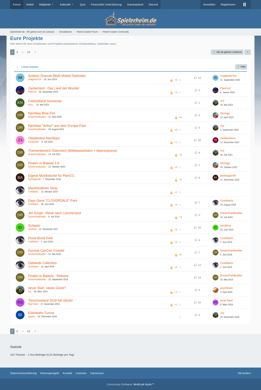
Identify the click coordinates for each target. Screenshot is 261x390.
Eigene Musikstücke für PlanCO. (51, 175)
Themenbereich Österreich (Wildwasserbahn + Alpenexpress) (72, 150)
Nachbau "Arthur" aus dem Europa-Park (57, 126)
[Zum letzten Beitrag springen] (215, 78)
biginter (31, 316)
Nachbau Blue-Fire (41, 113)
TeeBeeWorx (228, 138)
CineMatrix (33, 191)
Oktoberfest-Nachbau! (44, 138)
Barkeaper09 (34, 179)
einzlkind (32, 229)
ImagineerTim (34, 79)
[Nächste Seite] (35, 52)
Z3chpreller (33, 142)
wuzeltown (226, 287)
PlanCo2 (32, 92)
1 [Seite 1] (12, 52)
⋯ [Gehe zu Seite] (22, 52)
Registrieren (228, 4)
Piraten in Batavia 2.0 (43, 163)
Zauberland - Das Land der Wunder (53, 88)
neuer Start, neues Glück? (47, 288)
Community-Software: (130, 384)
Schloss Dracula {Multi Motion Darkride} (57, 76)
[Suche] (244, 4)
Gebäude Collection (42, 263)
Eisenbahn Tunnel (41, 313)
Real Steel (33, 304)
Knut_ (31, 104)
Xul (222, 100)
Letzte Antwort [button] (29, 66)
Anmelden (209, 4)
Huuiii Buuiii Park (40, 238)
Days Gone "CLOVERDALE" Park (52, 200)
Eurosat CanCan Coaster (46, 250)
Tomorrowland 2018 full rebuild (50, 300)
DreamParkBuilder (37, 117)
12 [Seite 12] (28, 52)
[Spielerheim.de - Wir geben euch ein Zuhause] (130, 18)
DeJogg (225, 113)
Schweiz (34, 225)
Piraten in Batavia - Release (48, 276)
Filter (241, 66)
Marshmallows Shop (42, 188)
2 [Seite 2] (17, 52)
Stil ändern (244, 373)
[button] (247, 52)
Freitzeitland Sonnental (44, 101)
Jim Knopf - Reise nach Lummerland (54, 213)
